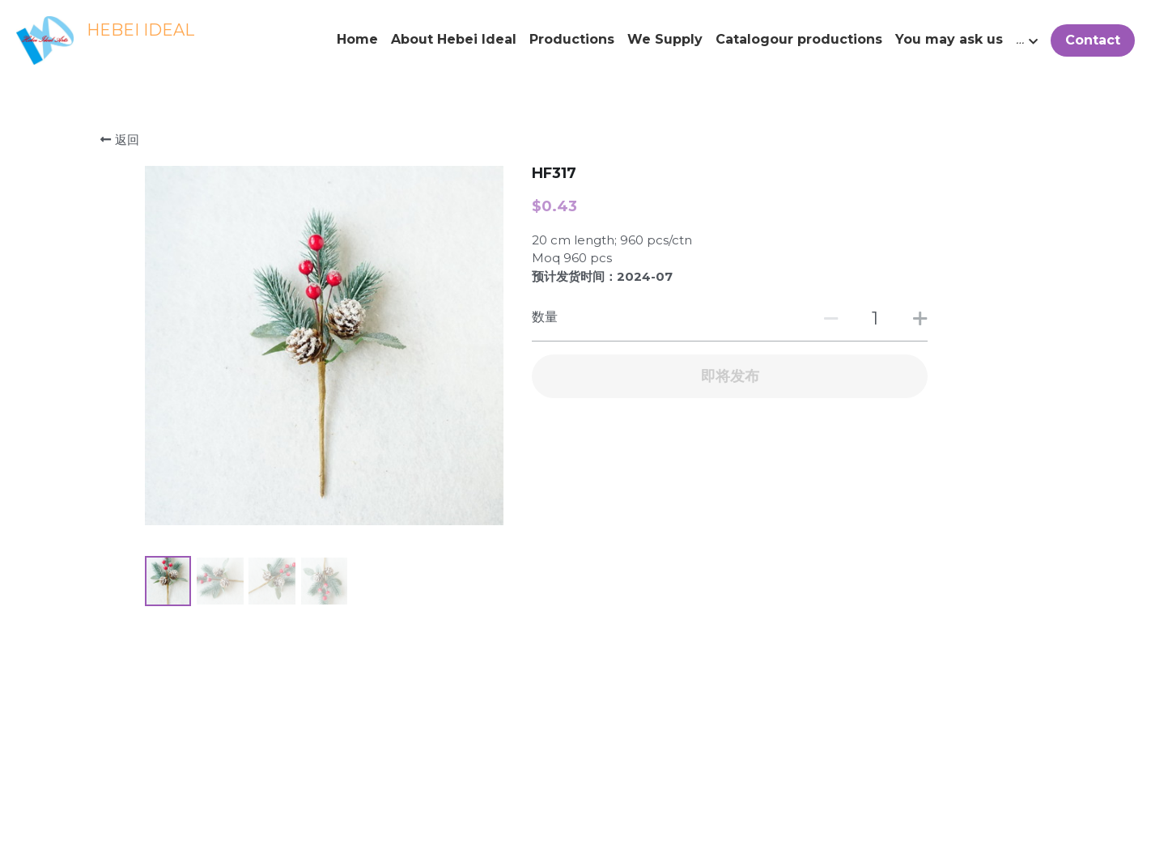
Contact (1092, 40)
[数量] (875, 318)
